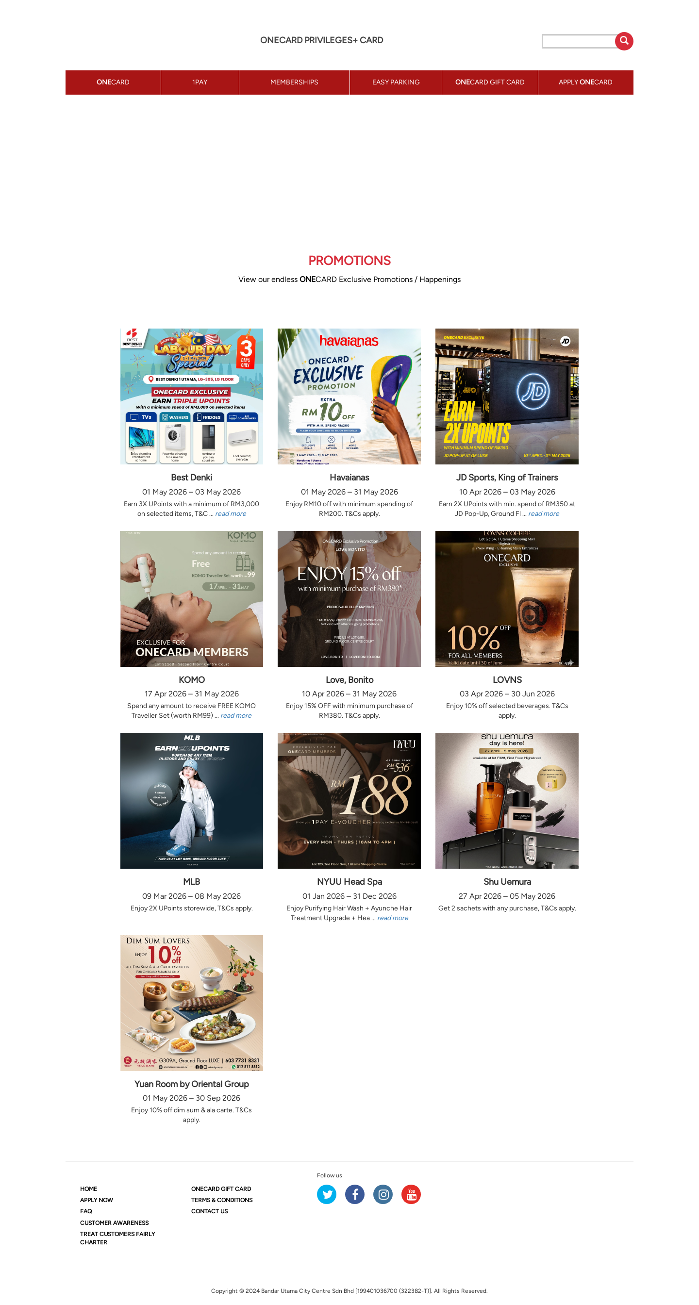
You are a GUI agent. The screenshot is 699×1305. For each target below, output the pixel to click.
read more (230, 514)
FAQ (86, 1211)
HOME (88, 1189)
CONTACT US (209, 1211)
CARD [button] (113, 82)
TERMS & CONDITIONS (221, 1200)
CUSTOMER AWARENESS (114, 1223)
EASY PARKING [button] (396, 82)
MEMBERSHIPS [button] (294, 82)
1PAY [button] (199, 82)
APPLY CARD (586, 82)
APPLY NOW (96, 1200)
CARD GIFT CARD (221, 1189)
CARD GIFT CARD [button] (490, 82)
